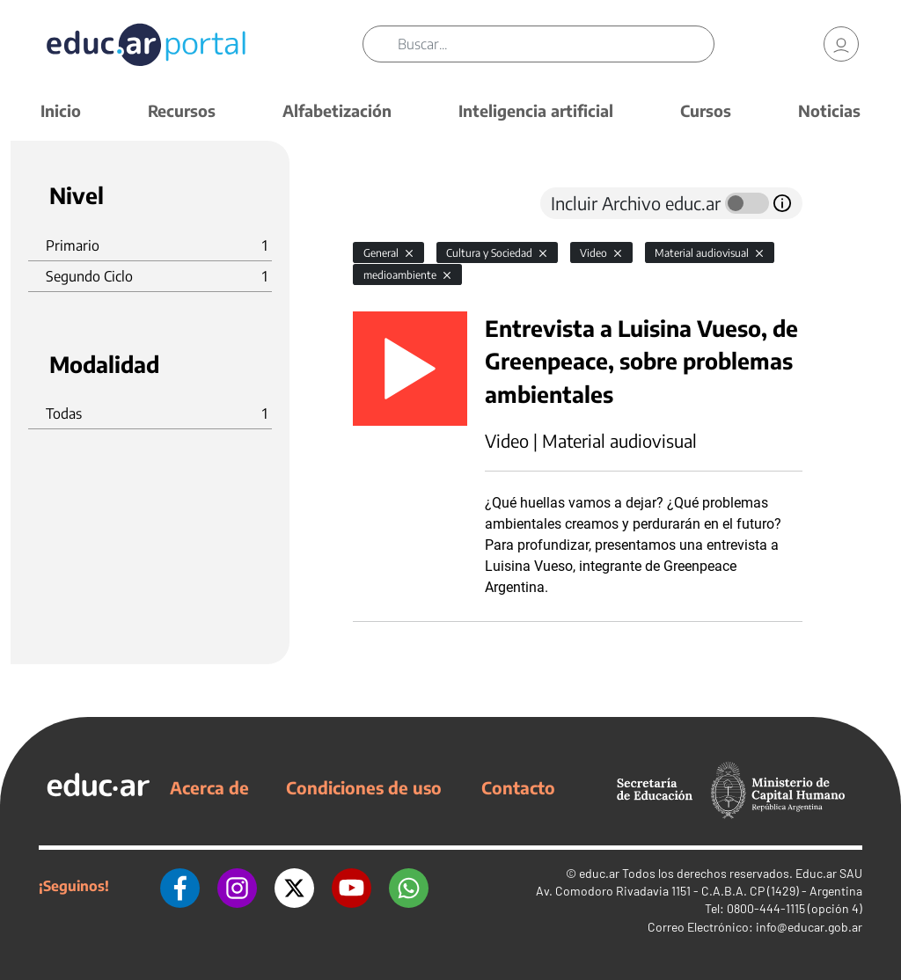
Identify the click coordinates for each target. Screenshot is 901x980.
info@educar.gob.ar (809, 926)
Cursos (705, 110)
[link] (841, 44)
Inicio (60, 110)
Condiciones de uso (364, 787)
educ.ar (599, 873)
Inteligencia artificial (535, 110)
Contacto (518, 787)
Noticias (829, 110)
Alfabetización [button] (337, 110)
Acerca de (209, 787)
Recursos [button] (182, 110)
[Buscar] (555, 44)
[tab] (388, 203)
